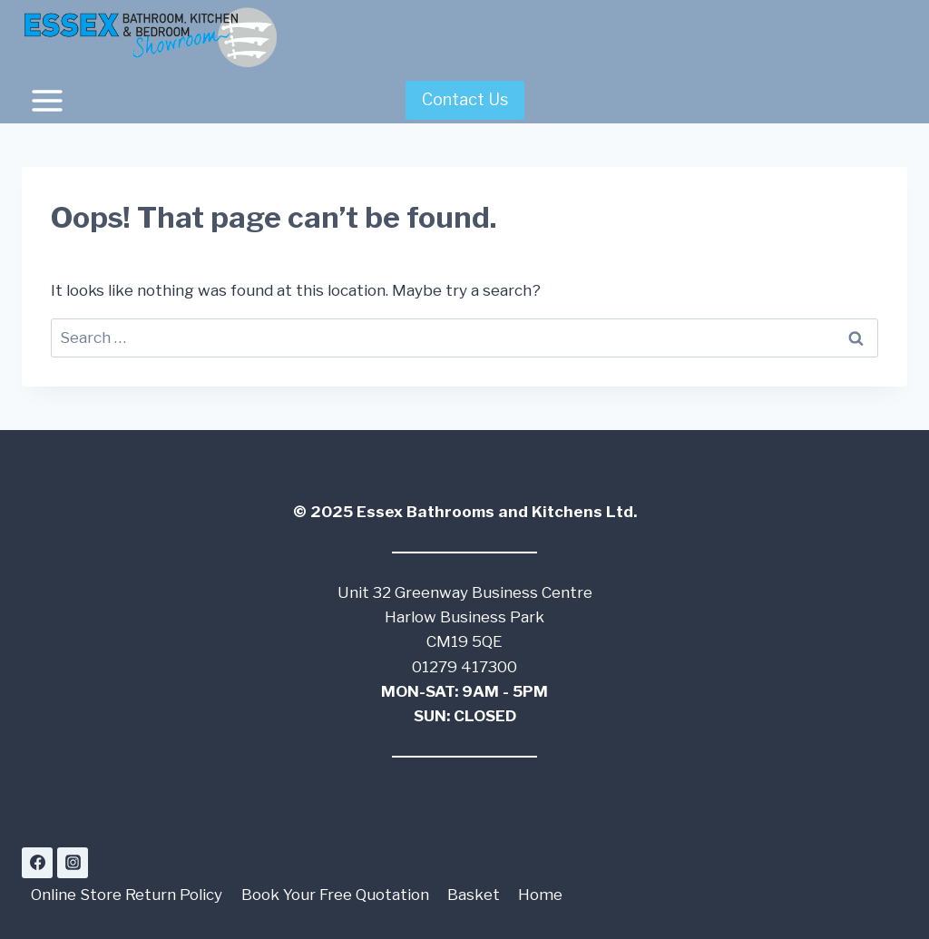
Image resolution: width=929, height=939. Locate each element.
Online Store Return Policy (126, 894)
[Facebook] (37, 862)
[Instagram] (72, 862)
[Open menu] (47, 100)
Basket (473, 894)
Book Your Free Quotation (335, 894)
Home (540, 894)
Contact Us (465, 99)
